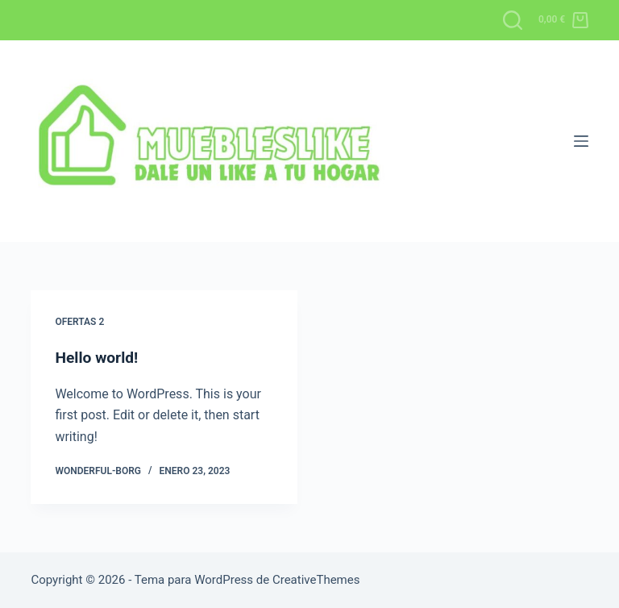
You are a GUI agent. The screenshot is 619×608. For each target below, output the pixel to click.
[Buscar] (512, 20)
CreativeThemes (316, 580)
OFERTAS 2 (79, 321)
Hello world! (98, 357)
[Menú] (581, 141)
